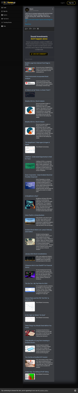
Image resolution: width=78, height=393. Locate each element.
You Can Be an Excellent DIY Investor (36, 357)
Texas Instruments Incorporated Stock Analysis (36, 77)
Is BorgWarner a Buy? (31, 196)
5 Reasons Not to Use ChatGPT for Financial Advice (38, 266)
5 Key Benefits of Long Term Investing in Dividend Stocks (37, 341)
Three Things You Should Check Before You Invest (38, 326)
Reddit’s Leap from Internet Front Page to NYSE (37, 64)
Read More (28, 24)
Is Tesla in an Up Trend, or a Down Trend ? (37, 90)
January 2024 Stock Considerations (36, 254)
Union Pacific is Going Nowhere (34, 215)
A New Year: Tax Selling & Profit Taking (37, 372)
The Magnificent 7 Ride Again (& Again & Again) (37, 143)
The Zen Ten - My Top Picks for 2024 (36, 283)
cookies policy (43, 390)
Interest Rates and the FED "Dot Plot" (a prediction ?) (37, 299)
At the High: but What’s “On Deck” (35, 315)
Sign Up (71, 3)
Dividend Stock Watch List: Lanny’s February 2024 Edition (38, 231)
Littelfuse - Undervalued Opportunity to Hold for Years (38, 158)
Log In (63, 3)
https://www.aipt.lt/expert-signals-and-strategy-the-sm (39, 20)
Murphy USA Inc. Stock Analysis (34, 101)
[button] (11, 7)
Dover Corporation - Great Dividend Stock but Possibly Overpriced (38, 176)
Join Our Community (39, 54)
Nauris (31, 9)
